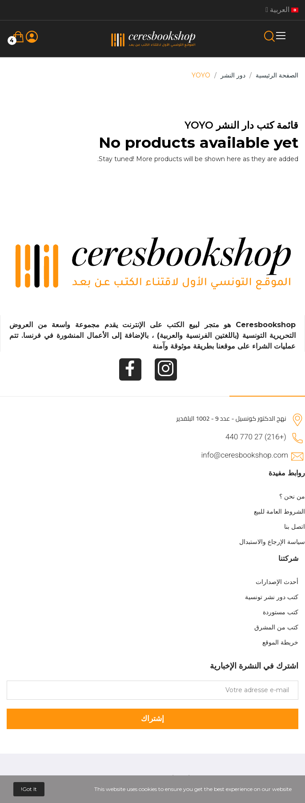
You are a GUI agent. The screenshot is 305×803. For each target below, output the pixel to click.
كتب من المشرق (276, 627)
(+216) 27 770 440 (255, 436)
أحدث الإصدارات (277, 582)
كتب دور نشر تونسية (271, 597)
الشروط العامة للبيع (279, 511)
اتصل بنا (294, 527)
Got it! (29, 789)
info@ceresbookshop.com (244, 454)
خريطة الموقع (280, 642)
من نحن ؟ (292, 496)
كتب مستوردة (280, 612)
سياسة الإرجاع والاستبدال (272, 542)
